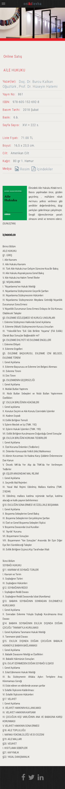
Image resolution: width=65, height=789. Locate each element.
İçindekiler (41, 169)
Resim (21, 169)
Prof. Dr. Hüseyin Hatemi (38, 86)
